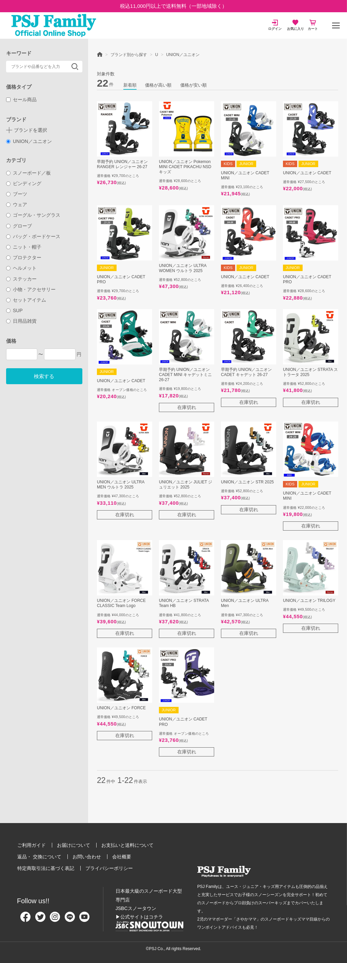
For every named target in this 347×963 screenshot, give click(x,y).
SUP (14, 310)
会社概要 (121, 856)
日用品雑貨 (21, 321)
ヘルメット (21, 268)
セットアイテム (26, 300)
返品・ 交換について (39, 856)
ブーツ (16, 194)
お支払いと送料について (127, 845)
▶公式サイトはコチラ (139, 917)
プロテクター (24, 257)
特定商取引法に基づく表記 (45, 868)
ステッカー (21, 279)
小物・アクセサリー (31, 289)
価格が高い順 (158, 85)
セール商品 (21, 99)
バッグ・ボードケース (33, 236)
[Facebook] (25, 919)
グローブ (19, 226)
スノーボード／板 (28, 173)
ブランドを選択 (30, 130)
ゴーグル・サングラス (33, 215)
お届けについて (73, 845)
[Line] (70, 919)
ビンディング (24, 183)
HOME (99, 54)
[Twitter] (40, 919)
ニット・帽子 (24, 247)
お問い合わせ (87, 856)
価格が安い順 (193, 85)
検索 (75, 66)
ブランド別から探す (128, 54)
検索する (44, 376)
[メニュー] (335, 25)
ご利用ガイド (31, 845)
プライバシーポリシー (109, 868)
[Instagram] (55, 919)
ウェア (16, 204)
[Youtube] (84, 919)
